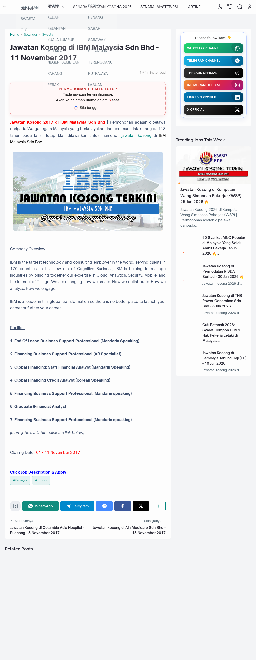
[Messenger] (104, 506)
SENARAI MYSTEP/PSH (160, 7)
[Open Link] (249, 7)
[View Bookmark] (230, 7)
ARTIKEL (195, 7)
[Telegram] (77, 506)
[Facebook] (122, 506)
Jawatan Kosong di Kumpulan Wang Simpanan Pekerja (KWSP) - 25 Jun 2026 (212, 195)
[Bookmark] (15, 507)
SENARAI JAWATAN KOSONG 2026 (102, 7)
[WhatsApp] (40, 506)
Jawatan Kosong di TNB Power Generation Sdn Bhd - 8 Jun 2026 (222, 301)
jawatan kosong (137, 135)
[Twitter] (141, 506)
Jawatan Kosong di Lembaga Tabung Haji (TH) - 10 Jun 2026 (224, 358)
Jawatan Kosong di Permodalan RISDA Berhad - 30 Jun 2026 (220, 271)
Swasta (42, 480)
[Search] (240, 7)
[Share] (158, 506)
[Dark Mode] (220, 7)
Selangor (21, 480)
